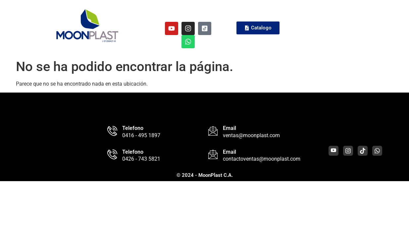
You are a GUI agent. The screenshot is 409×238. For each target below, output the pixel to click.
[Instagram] (348, 151)
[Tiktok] (363, 151)
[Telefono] (112, 131)
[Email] (213, 131)
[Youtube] (333, 151)
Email (229, 128)
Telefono (132, 128)
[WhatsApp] (377, 151)
